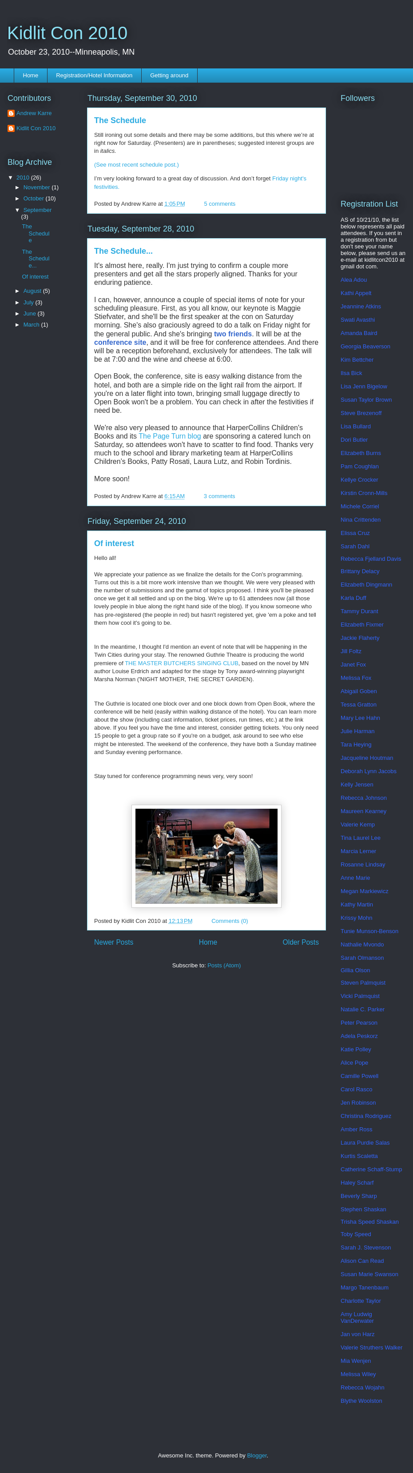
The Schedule (120, 120)
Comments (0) (229, 921)
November (38, 187)
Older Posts (301, 942)
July (30, 302)
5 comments (220, 203)
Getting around (169, 75)
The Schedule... (123, 251)
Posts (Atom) (224, 965)
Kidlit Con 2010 (67, 33)
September (38, 210)
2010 (23, 177)
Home (31, 75)
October (35, 198)
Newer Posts (113, 942)
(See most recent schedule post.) (136, 164)
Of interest (114, 543)
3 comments (219, 496)
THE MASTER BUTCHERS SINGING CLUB (181, 663)
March (32, 324)
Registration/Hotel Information (94, 75)
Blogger (256, 1455)
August (33, 290)
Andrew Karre (34, 113)
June (31, 313)
